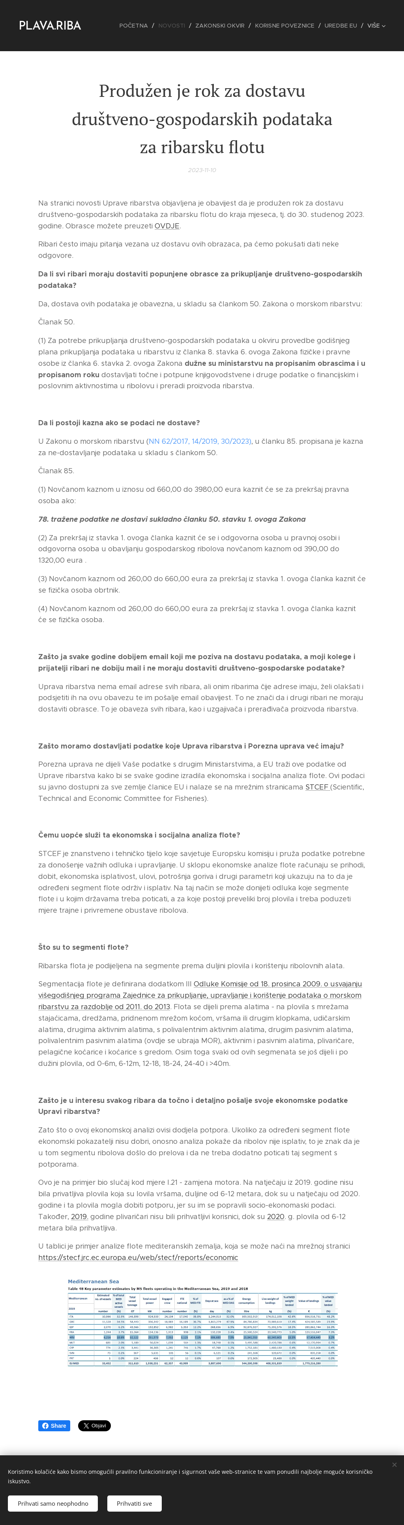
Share (54, 1426)
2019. (79, 1216)
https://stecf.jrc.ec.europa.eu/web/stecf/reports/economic (138, 1257)
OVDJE (167, 225)
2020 (275, 1216)
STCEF (317, 787)
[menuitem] (143, 25)
